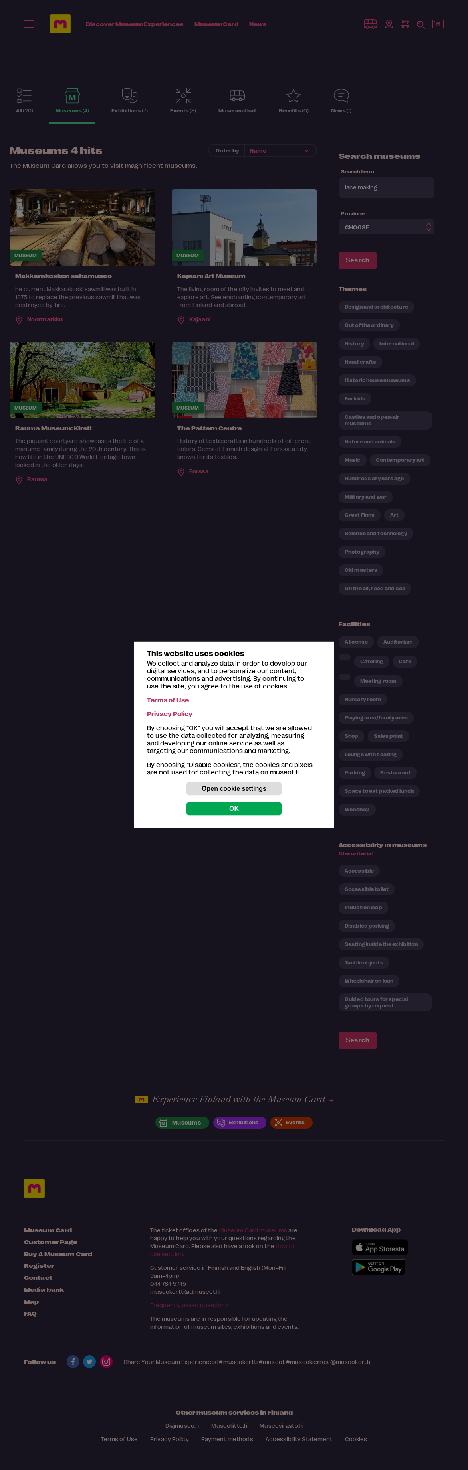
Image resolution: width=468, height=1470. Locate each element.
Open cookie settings (234, 788)
